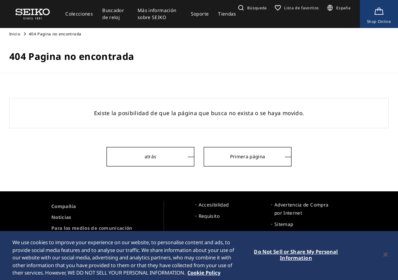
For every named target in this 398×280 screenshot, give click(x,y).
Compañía (63, 206)
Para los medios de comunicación (92, 228)
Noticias (61, 217)
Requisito (209, 216)
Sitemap (283, 224)
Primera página (247, 156)
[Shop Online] (379, 14)
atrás (151, 156)
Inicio (14, 34)
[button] (251, 7)
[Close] (385, 256)
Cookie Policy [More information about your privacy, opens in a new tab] (203, 274)
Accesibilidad (214, 204)
